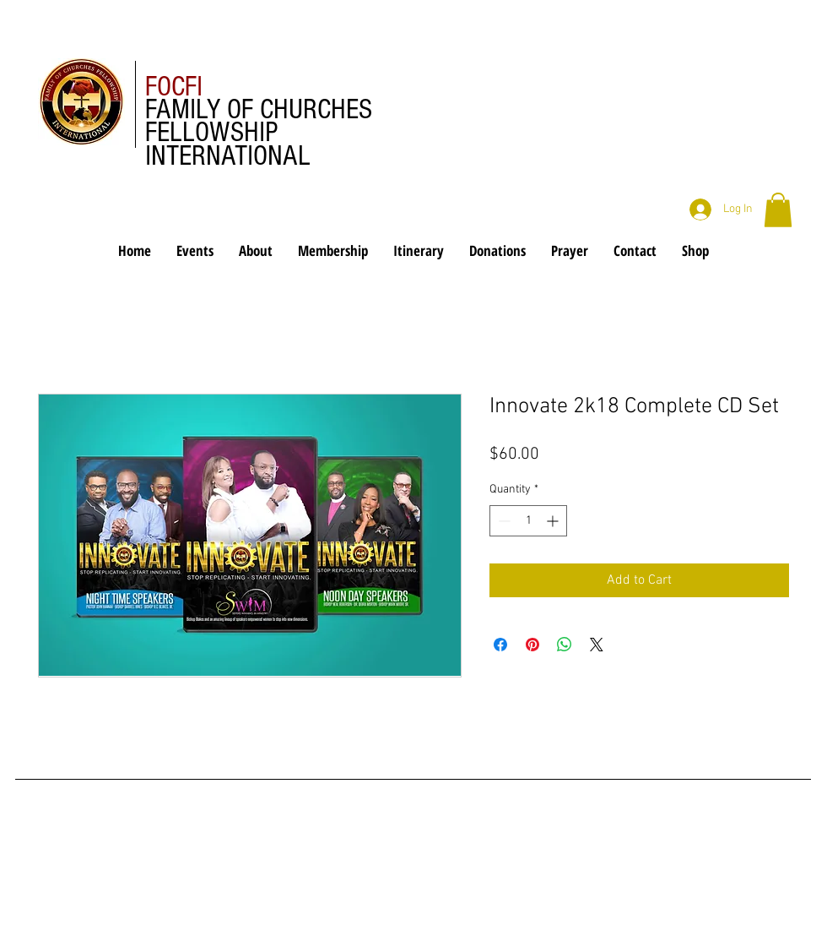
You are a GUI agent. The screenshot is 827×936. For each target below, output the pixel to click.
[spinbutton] (528, 521)
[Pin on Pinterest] (532, 644)
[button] (778, 210)
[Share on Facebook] (500, 644)
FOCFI (174, 87)
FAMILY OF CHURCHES (258, 110)
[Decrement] (502, 521)
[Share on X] (596, 644)
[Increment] (554, 521)
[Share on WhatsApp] (564, 644)
